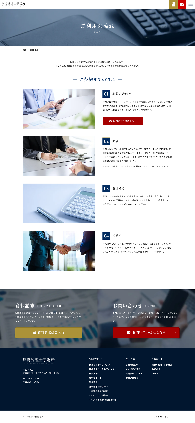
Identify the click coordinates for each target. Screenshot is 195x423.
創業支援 (93, 373)
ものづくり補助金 (99, 395)
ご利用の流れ (132, 364)
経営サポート (95, 377)
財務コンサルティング (99, 364)
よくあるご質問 (133, 369)
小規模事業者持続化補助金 (104, 399)
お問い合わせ (132, 377)
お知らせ (156, 369)
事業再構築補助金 (99, 390)
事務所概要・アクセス (162, 364)
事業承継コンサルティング (102, 369)
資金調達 (93, 382)
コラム (155, 373)
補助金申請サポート (98, 386)
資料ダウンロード (134, 373)
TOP (24, 50)
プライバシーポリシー (163, 416)
